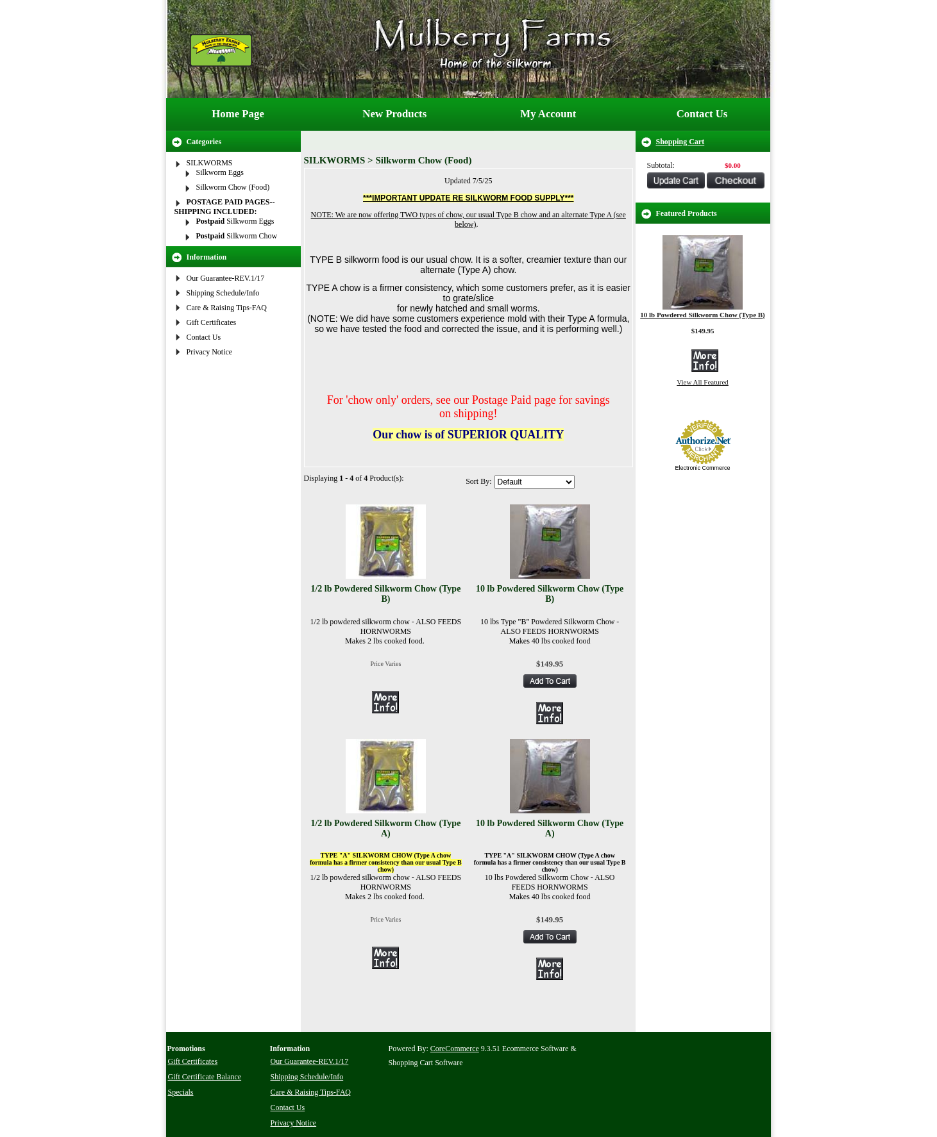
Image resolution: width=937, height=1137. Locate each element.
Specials (181, 1092)
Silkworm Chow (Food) (233, 187)
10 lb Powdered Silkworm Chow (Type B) (549, 594)
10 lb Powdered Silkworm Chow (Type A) (549, 828)
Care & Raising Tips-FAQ (227, 307)
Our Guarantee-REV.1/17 (226, 278)
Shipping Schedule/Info (223, 292)
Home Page (238, 114)
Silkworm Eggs (220, 172)
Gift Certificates (212, 322)
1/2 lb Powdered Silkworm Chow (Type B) (385, 594)
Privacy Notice (210, 351)
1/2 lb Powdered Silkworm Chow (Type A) (385, 828)
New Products (394, 114)
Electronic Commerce (702, 468)
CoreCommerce (454, 1048)
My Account (548, 114)
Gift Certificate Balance (205, 1076)
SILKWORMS (210, 162)
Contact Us (702, 114)
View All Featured (703, 382)
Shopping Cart (680, 141)
